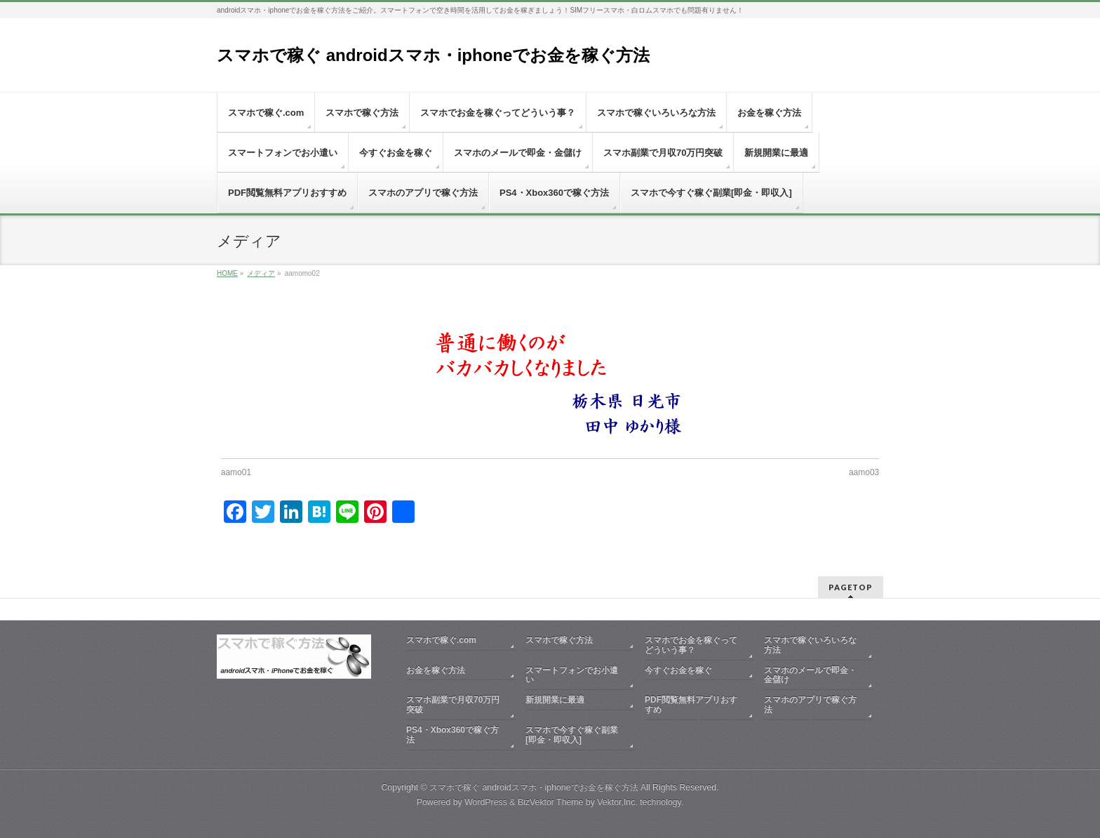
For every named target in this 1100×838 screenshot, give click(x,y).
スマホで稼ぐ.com (441, 640)
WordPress (485, 802)
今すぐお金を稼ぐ (678, 670)
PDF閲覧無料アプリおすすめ (691, 704)
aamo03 (864, 472)
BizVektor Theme (551, 802)
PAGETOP (851, 587)
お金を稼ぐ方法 (435, 670)
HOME (227, 273)
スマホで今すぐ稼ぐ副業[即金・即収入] (571, 735)
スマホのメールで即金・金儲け (810, 675)
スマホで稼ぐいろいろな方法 (810, 645)
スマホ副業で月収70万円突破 (452, 704)
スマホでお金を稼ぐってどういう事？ (691, 645)
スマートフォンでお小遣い (571, 675)
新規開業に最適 (554, 700)
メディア (261, 273)
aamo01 (236, 472)
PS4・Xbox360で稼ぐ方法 (452, 735)
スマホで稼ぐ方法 (559, 640)
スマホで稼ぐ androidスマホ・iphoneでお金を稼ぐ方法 (433, 55)
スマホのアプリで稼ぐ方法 (810, 704)
